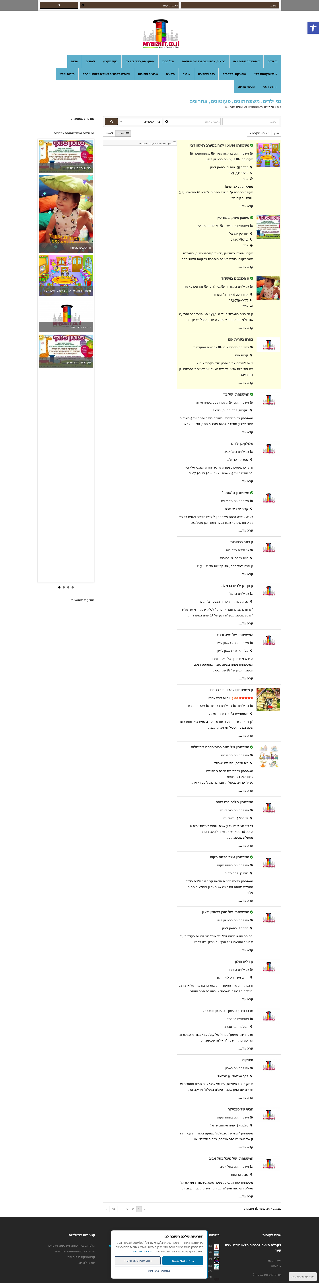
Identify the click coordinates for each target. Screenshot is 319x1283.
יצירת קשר (274, 1261)
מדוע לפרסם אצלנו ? (267, 1275)
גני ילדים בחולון (241, 969)
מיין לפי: (259, 133)
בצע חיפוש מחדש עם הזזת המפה (155, 143)
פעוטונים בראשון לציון (223, 159)
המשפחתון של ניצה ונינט (235, 635)
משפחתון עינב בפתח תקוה (229, 857)
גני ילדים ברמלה (240, 593)
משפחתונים (205, 153)
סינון (276, 133)
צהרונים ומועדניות (207, 347)
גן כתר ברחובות (241, 542)
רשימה (123, 133)
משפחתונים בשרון (239, 1068)
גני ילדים (217, 286)
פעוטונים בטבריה (239, 1019)
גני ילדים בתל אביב (238, 451)
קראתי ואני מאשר (183, 1260)
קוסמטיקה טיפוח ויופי (81, 1257)
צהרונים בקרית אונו (238, 347)
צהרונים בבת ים (197, 706)
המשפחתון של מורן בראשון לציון (225, 912)
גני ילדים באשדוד (240, 286)
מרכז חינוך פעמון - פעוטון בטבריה (228, 1011)
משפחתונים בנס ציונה (236, 810)
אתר (245, 178)
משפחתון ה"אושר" (235, 493)
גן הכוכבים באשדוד (235, 278)
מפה (109, 133)
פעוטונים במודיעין (239, 226)
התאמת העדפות (159, 1271)
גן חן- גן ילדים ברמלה (237, 586)
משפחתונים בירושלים (237, 501)
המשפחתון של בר (236, 394)
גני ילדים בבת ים (223, 706)
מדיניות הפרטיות (143, 1251)
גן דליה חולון (244, 961)
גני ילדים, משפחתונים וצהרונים (75, 1251)
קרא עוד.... (245, 206)
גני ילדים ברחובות (239, 550)
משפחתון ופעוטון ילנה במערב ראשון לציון (219, 145)
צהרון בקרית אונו (240, 339)
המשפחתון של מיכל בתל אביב (231, 1158)
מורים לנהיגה (86, 1263)
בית (279, 106)
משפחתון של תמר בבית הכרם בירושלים (219, 747)
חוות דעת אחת (219, 698)
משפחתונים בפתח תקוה (214, 402)
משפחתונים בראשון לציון (234, 153)
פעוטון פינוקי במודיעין (233, 218)
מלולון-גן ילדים (242, 443)
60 (113, 1208)
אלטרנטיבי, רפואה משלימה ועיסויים (71, 1245)
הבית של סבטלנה (240, 1109)
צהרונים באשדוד (195, 286)
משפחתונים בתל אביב (236, 1166)
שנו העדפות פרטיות (303, 1276)
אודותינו (276, 1266)
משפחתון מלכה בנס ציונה (234, 802)
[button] (313, 28)
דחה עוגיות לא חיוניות (138, 1260)
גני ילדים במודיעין (210, 226)
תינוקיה (247, 1060)
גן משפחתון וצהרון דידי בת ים (231, 690)
